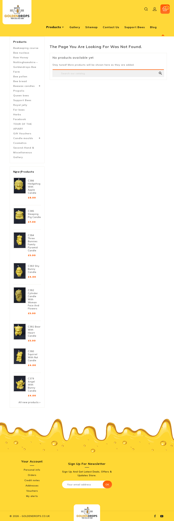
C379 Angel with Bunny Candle (32, 384)
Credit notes (32, 480)
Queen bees (21, 95)
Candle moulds (23, 138)
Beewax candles (24, 86)
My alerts (32, 496)
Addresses (32, 485)
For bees (19, 109)
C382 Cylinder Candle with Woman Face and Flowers (33, 299)
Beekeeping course (25, 48)
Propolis (18, 90)
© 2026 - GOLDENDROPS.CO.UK (30, 516)
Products (20, 41)
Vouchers (32, 490)
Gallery (18, 157)
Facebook (19, 119)
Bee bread (20, 81)
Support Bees (22, 100)
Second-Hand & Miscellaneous (23, 150)
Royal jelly (20, 105)
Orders (32, 475)
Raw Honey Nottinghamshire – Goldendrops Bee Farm (25, 64)
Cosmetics (20, 142)
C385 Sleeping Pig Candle (34, 214)
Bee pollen (20, 76)
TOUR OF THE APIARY (22, 126)
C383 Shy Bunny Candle (33, 269)
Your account (32, 461)
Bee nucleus (21, 52)
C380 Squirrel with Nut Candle (33, 356)
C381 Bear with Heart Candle (34, 331)
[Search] (108, 73)
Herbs (17, 114)
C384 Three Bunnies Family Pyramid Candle (33, 243)
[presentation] (90, 495)
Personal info (32, 469)
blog (153, 27)
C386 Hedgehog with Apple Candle (34, 186)
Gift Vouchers (22, 133)
